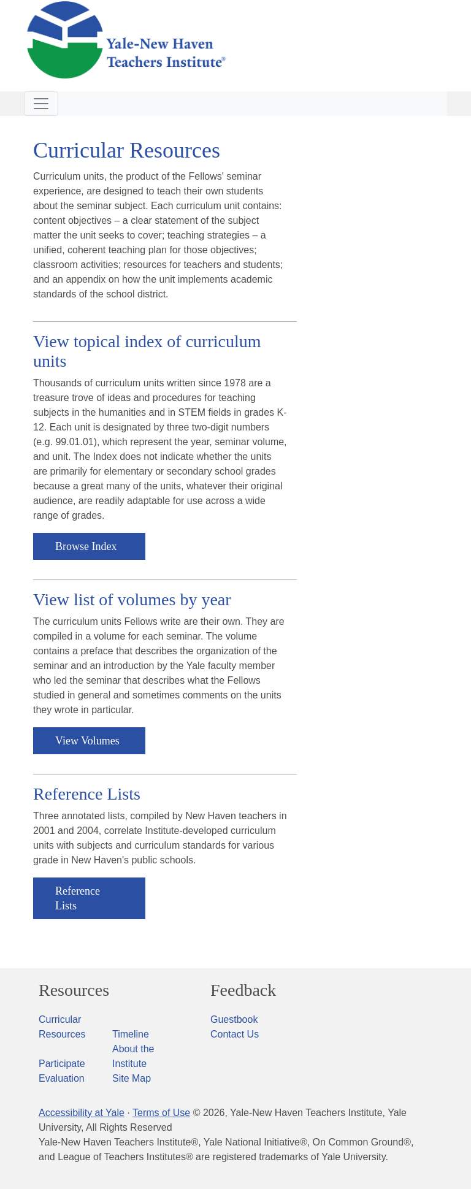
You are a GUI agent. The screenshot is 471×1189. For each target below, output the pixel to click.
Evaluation (62, 1078)
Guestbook (234, 1019)
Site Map (131, 1078)
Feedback (243, 990)
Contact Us (234, 1034)
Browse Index (86, 546)
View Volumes (87, 741)
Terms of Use (161, 1112)
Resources (74, 990)
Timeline (130, 1034)
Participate (62, 1063)
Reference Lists (77, 898)
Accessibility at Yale (81, 1112)
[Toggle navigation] (41, 103)
